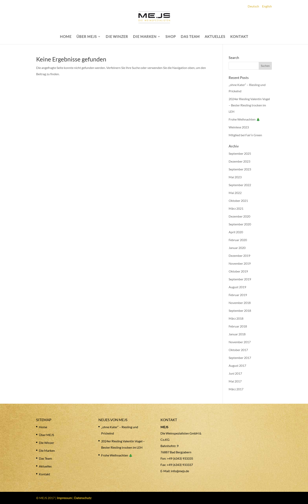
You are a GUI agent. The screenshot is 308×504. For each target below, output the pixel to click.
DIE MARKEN (145, 37)
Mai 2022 (235, 193)
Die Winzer (46, 443)
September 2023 (240, 169)
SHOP (170, 37)
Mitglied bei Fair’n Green (245, 135)
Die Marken (47, 450)
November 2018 (240, 303)
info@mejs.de (180, 471)
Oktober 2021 (238, 200)
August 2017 (237, 365)
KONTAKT (239, 37)
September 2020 (240, 224)
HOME (66, 37)
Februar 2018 (238, 326)
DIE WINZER (117, 37)
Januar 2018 (237, 334)
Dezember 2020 (239, 216)
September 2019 (240, 279)
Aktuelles (45, 466)
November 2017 (240, 342)
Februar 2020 (238, 240)
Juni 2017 (235, 373)
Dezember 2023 (239, 161)
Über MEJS (46, 435)
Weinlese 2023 (239, 127)
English (267, 6)
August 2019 (237, 287)
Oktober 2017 (238, 350)
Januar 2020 (237, 248)
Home (43, 427)
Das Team (45, 458)
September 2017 (240, 357)
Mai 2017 (235, 381)
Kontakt (44, 474)
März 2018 (236, 318)
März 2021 (236, 208)
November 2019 (240, 263)
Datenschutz (82, 498)
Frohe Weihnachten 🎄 (244, 119)
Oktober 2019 (238, 271)
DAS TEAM (190, 37)
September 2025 (240, 153)
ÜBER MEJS (86, 37)
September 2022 (240, 185)
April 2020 (236, 232)
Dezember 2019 (239, 255)
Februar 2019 (238, 295)
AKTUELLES (215, 37)
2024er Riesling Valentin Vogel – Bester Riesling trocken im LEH (249, 105)
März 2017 (236, 389)
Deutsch (253, 6)
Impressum (64, 498)
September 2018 (240, 310)
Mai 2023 (235, 177)
